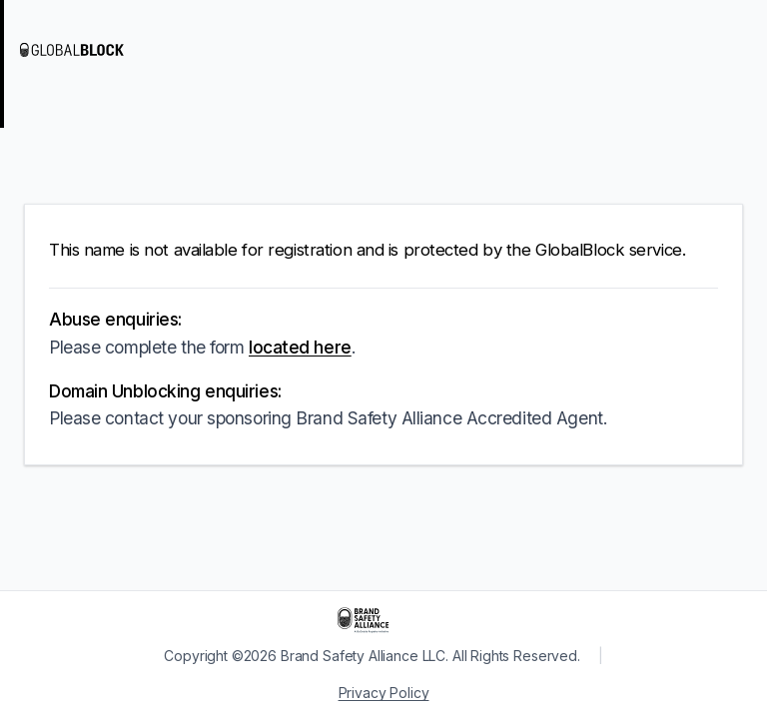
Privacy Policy (384, 692)
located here (300, 347)
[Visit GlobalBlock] (100, 50)
